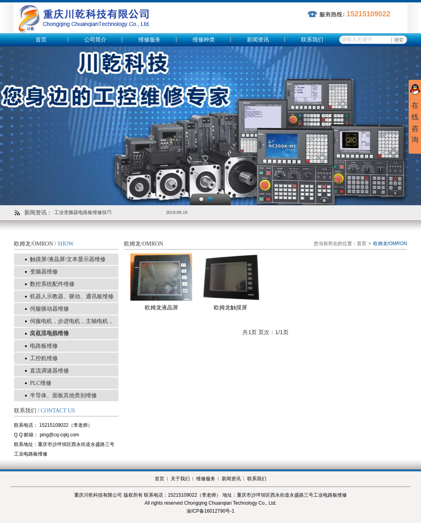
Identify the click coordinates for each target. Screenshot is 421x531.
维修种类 (204, 40)
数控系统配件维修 (52, 284)
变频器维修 (44, 272)
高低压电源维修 (49, 334)
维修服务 (149, 40)
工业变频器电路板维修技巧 (83, 212)
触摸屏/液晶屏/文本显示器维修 (68, 259)
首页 (41, 40)
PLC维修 (40, 383)
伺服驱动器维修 (49, 309)
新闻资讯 (258, 40)
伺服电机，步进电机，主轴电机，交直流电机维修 (72, 327)
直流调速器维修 (49, 371)
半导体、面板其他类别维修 (63, 395)
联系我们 (312, 40)
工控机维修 (44, 358)
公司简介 (95, 40)
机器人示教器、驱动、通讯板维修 (72, 296)
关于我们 (180, 478)
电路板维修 (44, 346)
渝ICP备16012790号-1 (210, 511)
